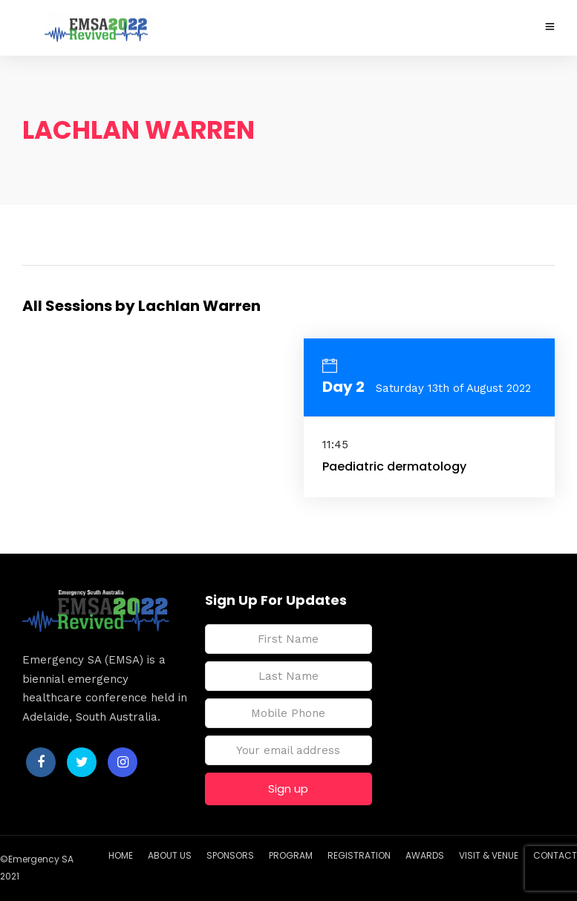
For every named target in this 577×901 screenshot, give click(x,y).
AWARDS (424, 855)
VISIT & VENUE (488, 855)
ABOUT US (170, 855)
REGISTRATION (359, 855)
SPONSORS (230, 855)
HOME (120, 855)
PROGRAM (291, 855)
